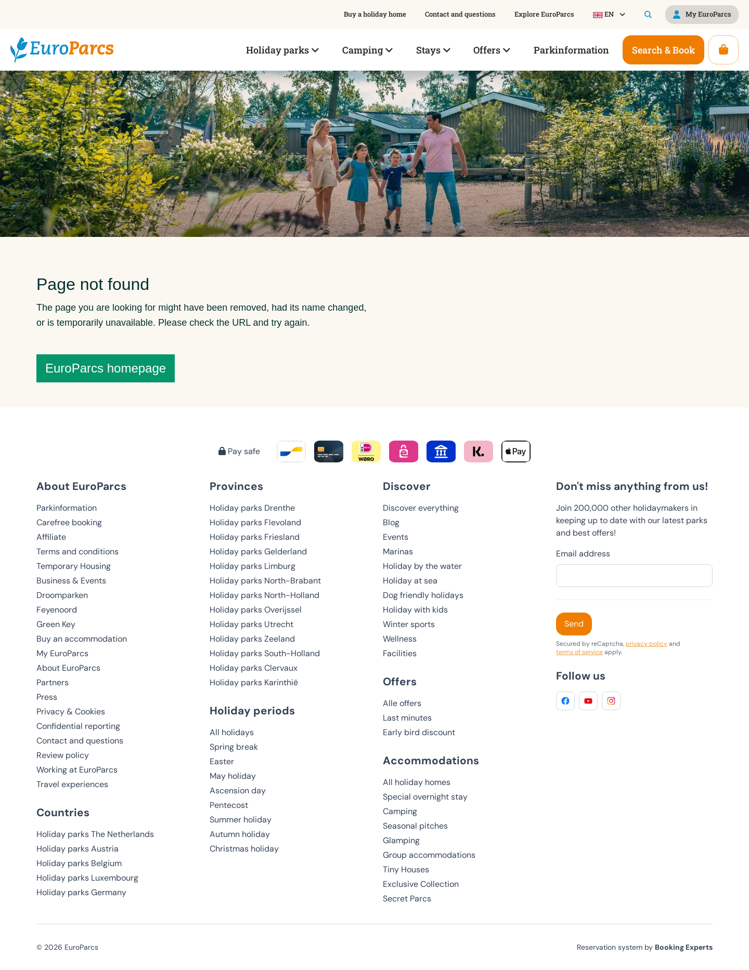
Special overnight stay (425, 796)
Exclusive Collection (421, 884)
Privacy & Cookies (70, 711)
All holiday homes (416, 782)
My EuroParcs (62, 653)
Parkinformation (66, 507)
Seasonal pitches (415, 825)
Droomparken (62, 595)
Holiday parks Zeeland (252, 638)
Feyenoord (56, 609)
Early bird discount (419, 732)
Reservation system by (645, 947)
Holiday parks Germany (81, 892)
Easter (222, 761)
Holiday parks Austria (77, 848)
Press (46, 697)
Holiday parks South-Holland (265, 653)
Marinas (398, 551)
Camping (400, 811)
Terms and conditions (77, 551)
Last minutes (407, 717)
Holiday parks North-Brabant (265, 580)
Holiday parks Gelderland (258, 551)
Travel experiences (72, 784)
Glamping (401, 840)
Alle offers (402, 703)
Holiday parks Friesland (255, 536)
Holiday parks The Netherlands (95, 834)
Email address (583, 553)
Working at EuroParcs (77, 769)
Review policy (62, 755)
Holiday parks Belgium (79, 863)
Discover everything (421, 507)
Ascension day (238, 790)
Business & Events (71, 580)
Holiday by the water (422, 566)
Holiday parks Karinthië (254, 682)
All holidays (232, 732)
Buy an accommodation (81, 638)
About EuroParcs (68, 667)
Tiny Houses (406, 869)
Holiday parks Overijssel (256, 609)
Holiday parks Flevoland (255, 522)
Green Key (55, 624)
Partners (52, 682)
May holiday (233, 775)
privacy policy (646, 644)
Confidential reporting (78, 726)
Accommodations (431, 760)
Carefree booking (69, 522)
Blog (391, 522)
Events (395, 536)
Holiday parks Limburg (252, 566)
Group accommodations (429, 854)
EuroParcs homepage (105, 368)
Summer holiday (241, 819)
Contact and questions (79, 740)
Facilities (400, 653)
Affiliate (51, 536)
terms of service (579, 652)
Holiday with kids (415, 609)
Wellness (400, 638)
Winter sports (409, 624)
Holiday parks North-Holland (264, 595)
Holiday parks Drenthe (252, 507)
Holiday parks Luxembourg (87, 877)
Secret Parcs (407, 898)
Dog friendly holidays (423, 595)
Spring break (234, 746)
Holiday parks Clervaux (254, 667)
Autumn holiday (240, 834)
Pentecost (229, 805)
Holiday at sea (410, 580)
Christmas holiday (244, 848)
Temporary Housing (73, 566)
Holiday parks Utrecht (251, 624)
